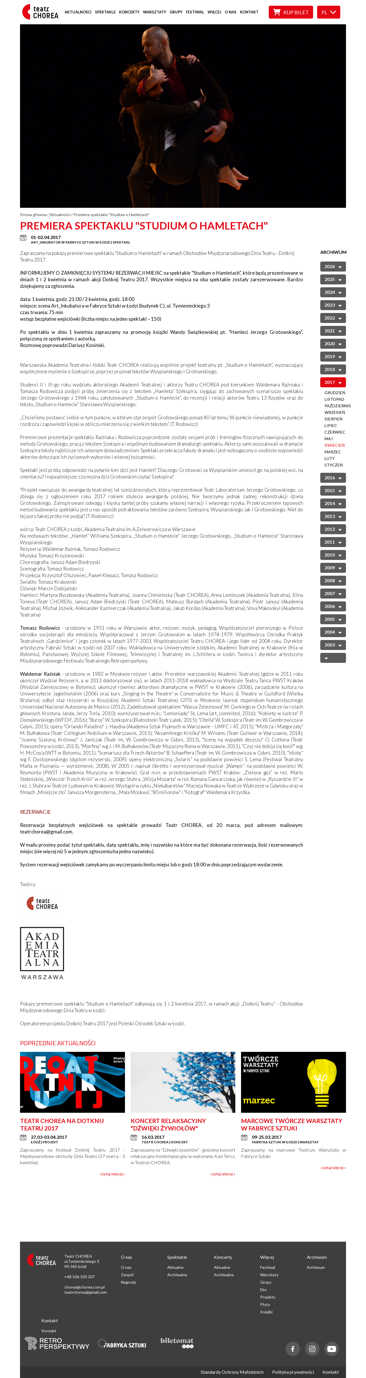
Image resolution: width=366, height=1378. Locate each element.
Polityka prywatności (293, 1372)
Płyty (265, 1304)
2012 (333, 529)
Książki (266, 1311)
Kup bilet (291, 12)
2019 (333, 356)
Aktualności (78, 12)
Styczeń (334, 464)
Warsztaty (154, 12)
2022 (333, 318)
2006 (333, 606)
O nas (230, 12)
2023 (333, 305)
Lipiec (331, 425)
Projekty (267, 1297)
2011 (333, 542)
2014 (333, 503)
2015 (333, 490)
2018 (333, 369)
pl (328, 12)
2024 (333, 292)
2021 (333, 331)
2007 (333, 593)
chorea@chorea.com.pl (84, 1287)
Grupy (176, 12)
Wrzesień (335, 412)
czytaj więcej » (112, 1173)
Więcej (214, 12)
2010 (333, 555)
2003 (333, 645)
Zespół (127, 1274)
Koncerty (129, 12)
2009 (333, 568)
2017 (333, 382)
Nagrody (128, 1282)
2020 (333, 343)
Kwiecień (335, 445)
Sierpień (334, 418)
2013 (333, 516)
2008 (333, 580)
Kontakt (249, 12)
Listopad (334, 399)
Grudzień (335, 392)
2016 (333, 477)
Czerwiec (335, 432)
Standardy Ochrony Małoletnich (232, 1372)
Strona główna (33, 214)
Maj (329, 438)
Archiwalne (177, 1274)
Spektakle (105, 12)
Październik (338, 405)
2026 (333, 266)
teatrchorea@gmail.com (85, 1292)
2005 (333, 619)
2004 (333, 632)
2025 (333, 279)
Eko (263, 1289)
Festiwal (195, 12)
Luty (330, 458)
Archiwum (316, 1267)
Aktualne (175, 1267)
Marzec (333, 451)
